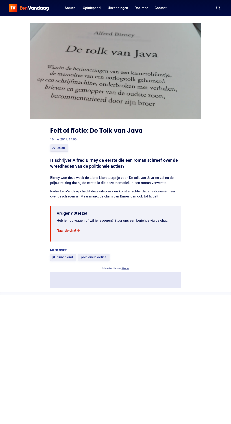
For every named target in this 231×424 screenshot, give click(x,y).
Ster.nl (125, 268)
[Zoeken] (218, 8)
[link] (68, 231)
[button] (59, 148)
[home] (29, 8)
